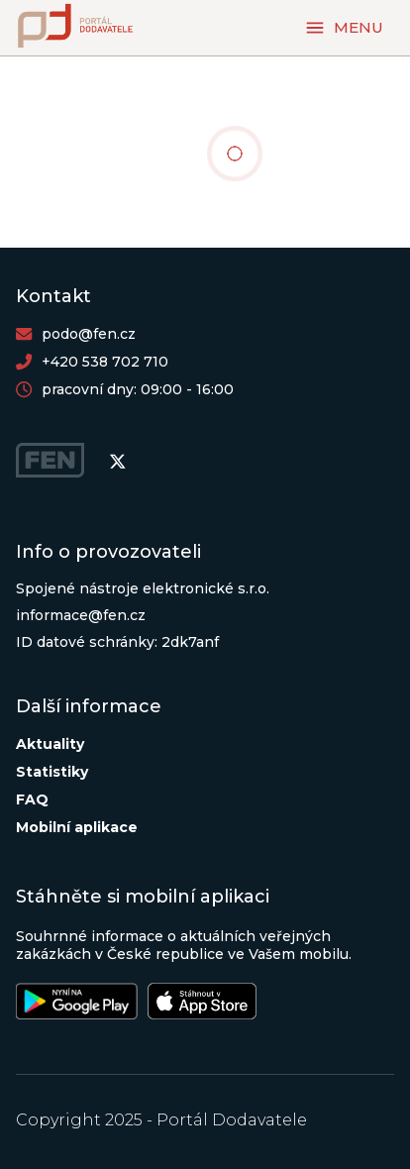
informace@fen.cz (81, 615)
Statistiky (52, 772)
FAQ (32, 799)
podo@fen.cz (89, 334)
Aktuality (50, 744)
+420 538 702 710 (105, 362)
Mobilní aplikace (77, 827)
